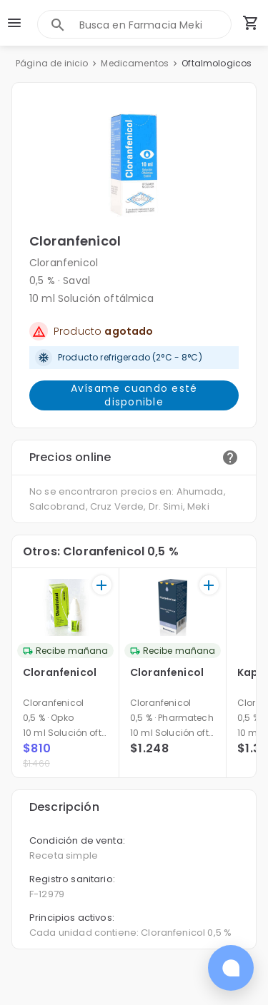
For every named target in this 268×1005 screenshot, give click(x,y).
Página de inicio (52, 63)
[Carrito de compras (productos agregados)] (251, 23)
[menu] (14, 23)
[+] (101, 585)
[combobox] (155, 25)
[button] (133, 164)
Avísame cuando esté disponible (134, 395)
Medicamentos (135, 63)
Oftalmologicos (217, 63)
